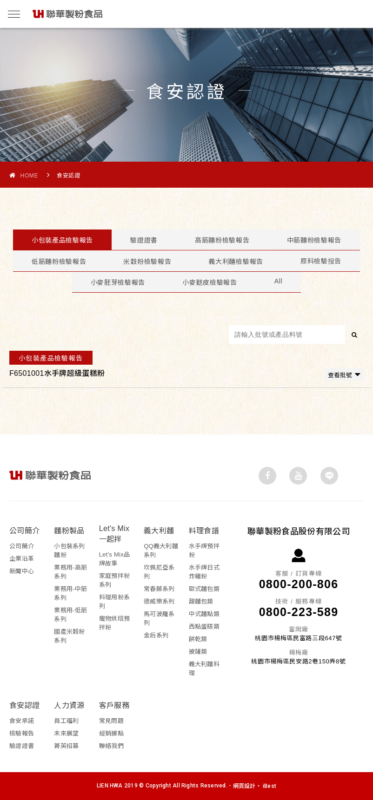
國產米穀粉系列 (69, 636)
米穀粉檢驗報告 (147, 261)
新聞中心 (21, 571)
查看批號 (344, 374)
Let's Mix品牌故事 (114, 559)
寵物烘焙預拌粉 (114, 623)
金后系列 (156, 635)
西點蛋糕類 (204, 626)
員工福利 (66, 720)
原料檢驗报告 (320, 261)
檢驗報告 (21, 733)
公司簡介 (21, 546)
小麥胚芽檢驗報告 (118, 282)
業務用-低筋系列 (70, 615)
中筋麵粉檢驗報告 (314, 240)
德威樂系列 (159, 601)
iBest (269, 786)
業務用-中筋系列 (70, 593)
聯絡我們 (111, 745)
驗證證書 (144, 240)
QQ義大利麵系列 (161, 550)
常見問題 (111, 720)
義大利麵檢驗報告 (235, 261)
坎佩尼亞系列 (159, 572)
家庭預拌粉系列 (114, 580)
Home (23, 175)
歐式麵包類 (204, 588)
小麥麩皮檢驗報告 (209, 282)
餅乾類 (198, 639)
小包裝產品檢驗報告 (62, 240)
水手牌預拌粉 (204, 550)
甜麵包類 (201, 601)
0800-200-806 (299, 583)
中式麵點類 (204, 613)
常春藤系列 (159, 588)
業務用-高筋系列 (70, 572)
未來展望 (66, 733)
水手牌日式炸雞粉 (204, 572)
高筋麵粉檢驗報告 (222, 240)
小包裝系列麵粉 (69, 550)
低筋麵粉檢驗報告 (59, 261)
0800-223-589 (299, 611)
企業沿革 (21, 558)
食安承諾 (21, 720)
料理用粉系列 (114, 602)
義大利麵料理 (204, 668)
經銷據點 (111, 733)
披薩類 (198, 651)
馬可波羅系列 (159, 618)
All (278, 281)
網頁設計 (244, 786)
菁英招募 (66, 745)
